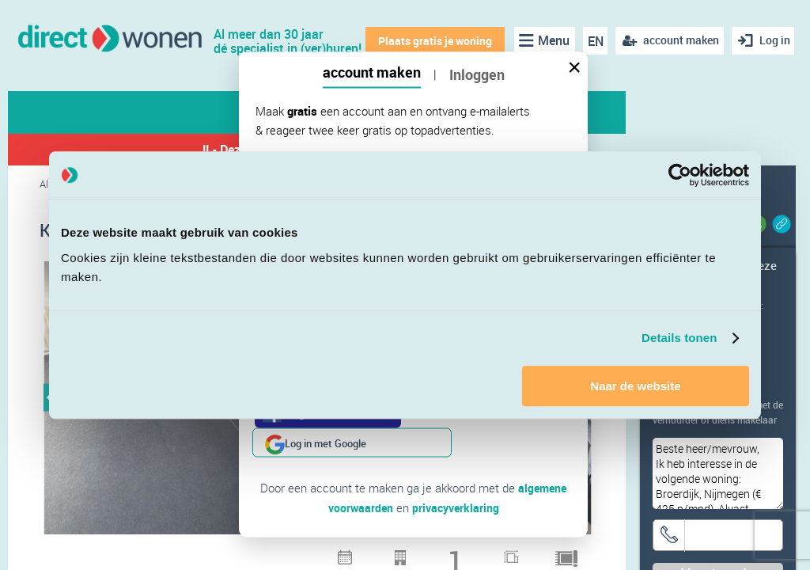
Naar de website (635, 386)
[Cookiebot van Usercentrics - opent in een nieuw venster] (680, 175)
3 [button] (327, 554)
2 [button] (307, 554)
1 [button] (286, 554)
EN (591, 41)
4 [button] (348, 554)
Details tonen (679, 337)
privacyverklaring (456, 477)
